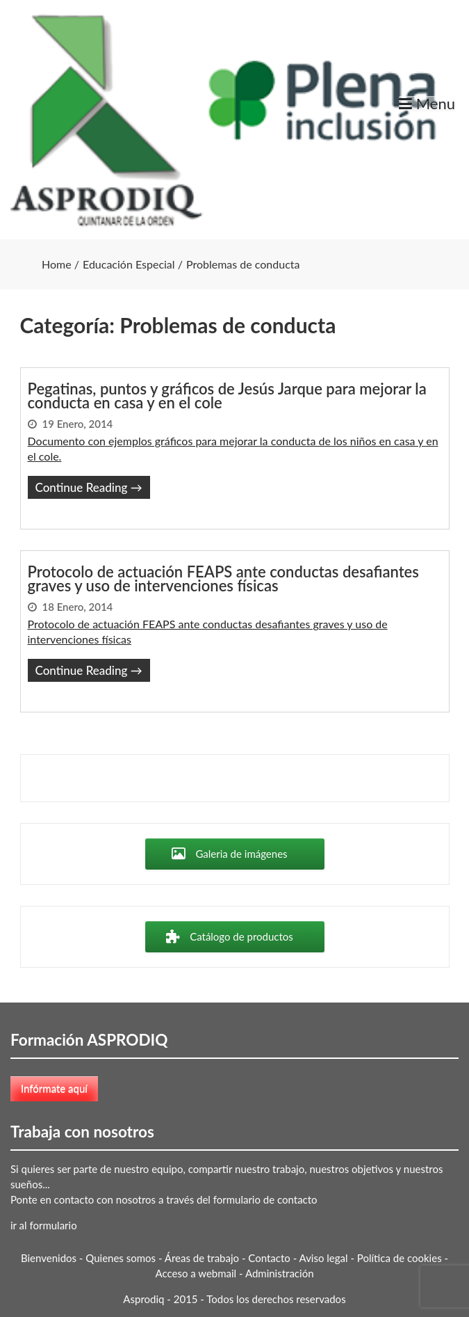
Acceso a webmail (195, 1273)
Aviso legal (323, 1258)
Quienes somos (120, 1258)
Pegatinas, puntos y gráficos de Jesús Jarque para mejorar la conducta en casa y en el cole (227, 396)
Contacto (269, 1258)
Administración (279, 1273)
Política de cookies (399, 1258)
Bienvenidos (48, 1258)
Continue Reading (88, 487)
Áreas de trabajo (202, 1258)
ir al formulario (43, 1225)
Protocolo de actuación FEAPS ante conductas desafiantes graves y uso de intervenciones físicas (223, 579)
